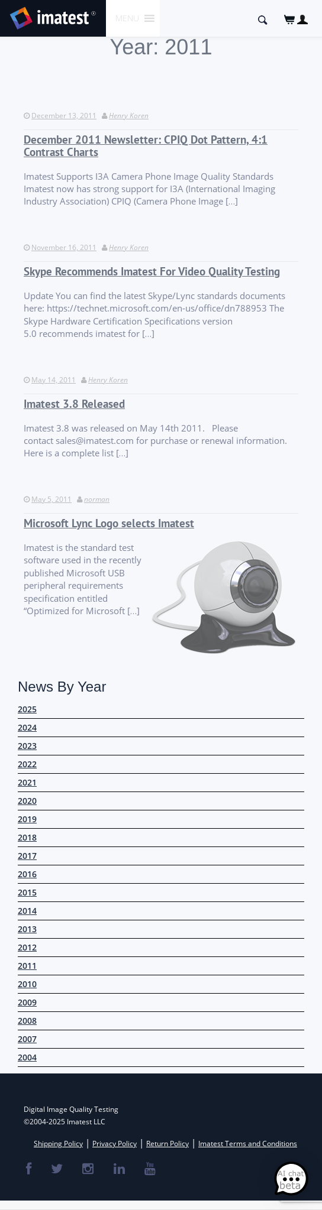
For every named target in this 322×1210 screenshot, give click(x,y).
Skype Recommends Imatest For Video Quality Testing (152, 271)
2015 (27, 892)
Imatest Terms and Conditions (247, 1143)
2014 (27, 910)
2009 (27, 1002)
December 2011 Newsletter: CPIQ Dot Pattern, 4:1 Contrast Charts (146, 146)
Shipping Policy (58, 1143)
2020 (27, 800)
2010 (27, 984)
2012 (27, 947)
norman (97, 499)
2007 (27, 1038)
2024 (27, 727)
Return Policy (167, 1143)
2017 (27, 855)
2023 (27, 745)
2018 (27, 837)
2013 (27, 929)
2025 (27, 709)
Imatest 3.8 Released (74, 404)
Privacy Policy (114, 1143)
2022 (27, 764)
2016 (27, 874)
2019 (27, 819)
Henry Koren (129, 116)
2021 (27, 782)
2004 (27, 1057)
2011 (27, 965)
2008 (27, 1020)
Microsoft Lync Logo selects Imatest (109, 523)
